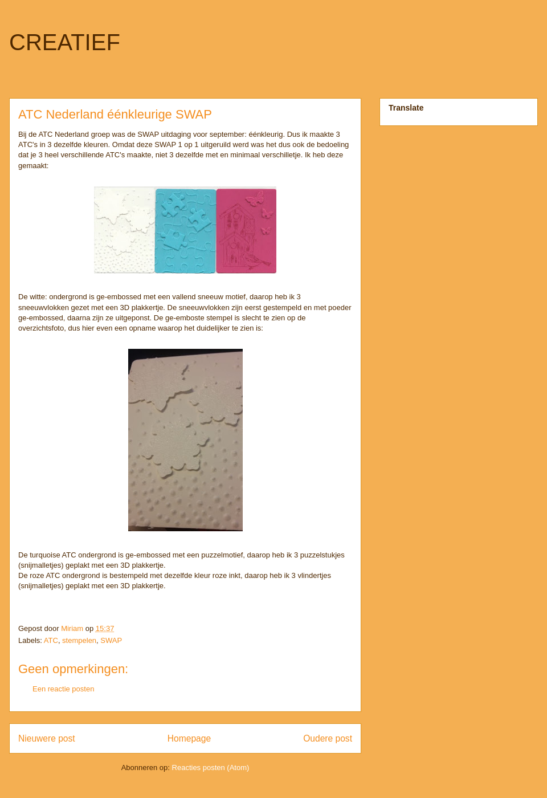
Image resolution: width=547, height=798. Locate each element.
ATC (51, 640)
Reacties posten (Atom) (211, 767)
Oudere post (327, 738)
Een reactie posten (63, 689)
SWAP (111, 640)
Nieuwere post (46, 738)
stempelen (79, 640)
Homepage (189, 738)
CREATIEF (64, 42)
